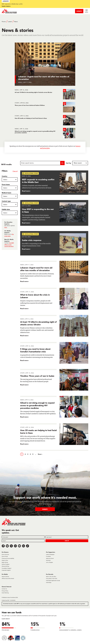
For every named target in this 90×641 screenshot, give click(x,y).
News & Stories (5, 576)
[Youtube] (19, 545)
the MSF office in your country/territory (9, 244)
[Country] (10, 179)
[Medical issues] (10, 196)
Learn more (6, 6)
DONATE (79, 11)
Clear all (15, 171)
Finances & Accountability (8, 558)
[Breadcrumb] (45, 22)
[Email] (23, 540)
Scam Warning (5, 592)
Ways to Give (5, 560)
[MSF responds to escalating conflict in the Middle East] (54, 182)
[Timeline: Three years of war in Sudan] (54, 380)
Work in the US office (51, 576)
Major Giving (5, 562)
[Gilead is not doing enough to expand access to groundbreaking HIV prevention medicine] (45, 133)
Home (4, 21)
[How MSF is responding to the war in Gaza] (54, 213)
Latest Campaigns (50, 554)
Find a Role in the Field (51, 578)
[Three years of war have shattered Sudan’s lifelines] (45, 107)
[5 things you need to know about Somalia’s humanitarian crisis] (54, 353)
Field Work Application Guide (53, 580)
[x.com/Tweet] (11, 545)
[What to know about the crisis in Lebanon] (54, 299)
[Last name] (66, 537)
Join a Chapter (49, 562)
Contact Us (4, 588)
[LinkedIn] (23, 545)
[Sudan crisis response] (54, 243)
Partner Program (5, 564)
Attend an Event (50, 558)
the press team (9, 235)
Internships (48, 582)
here (5, 227)
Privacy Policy (5, 590)
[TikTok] (27, 545)
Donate (45, 509)
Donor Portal (5, 556)
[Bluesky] (7, 545)
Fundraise (48, 556)
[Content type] (10, 204)
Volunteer (48, 560)
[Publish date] (10, 213)
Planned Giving (5, 566)
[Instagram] (15, 545)
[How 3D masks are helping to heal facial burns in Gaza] (45, 120)
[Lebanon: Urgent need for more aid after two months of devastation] (45, 64)
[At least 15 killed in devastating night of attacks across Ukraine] (45, 94)
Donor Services (5, 554)
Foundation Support (6, 568)
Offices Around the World (8, 578)
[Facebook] (3, 545)
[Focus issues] (10, 188)
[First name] (23, 537)
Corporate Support (6, 570)
